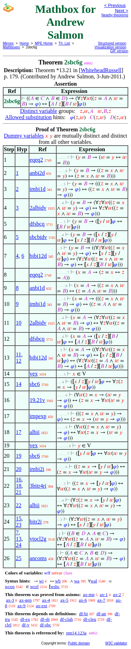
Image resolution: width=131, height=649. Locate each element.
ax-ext (41, 605)
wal (93, 581)
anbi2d (37, 173)
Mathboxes (11, 47)
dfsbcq (37, 224)
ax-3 (10, 600)
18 (18, 486)
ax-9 (21, 605)
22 (18, 505)
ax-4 (46, 600)
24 (18, 545)
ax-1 (104, 594)
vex (34, 374)
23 (18, 525)
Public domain (79, 643)
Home (24, 43)
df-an (101, 613)
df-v (26, 624)
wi (41, 581)
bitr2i (36, 522)
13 (18, 539)
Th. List (64, 43)
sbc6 (35, 384)
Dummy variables (24, 136)
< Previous (115, 5)
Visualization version (110, 47)
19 (18, 456)
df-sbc (45, 624)
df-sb (45, 619)
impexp (38, 416)
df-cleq (89, 619)
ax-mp (89, 594)
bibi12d (38, 256)
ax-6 (83, 600)
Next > (121, 10)
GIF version (119, 51)
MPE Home (44, 43)
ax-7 (101, 600)
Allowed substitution (28, 117)
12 (18, 361)
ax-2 (117, 594)
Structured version (112, 43)
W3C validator (116, 643)
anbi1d (37, 288)
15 (18, 518)
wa (76, 581)
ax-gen (25, 600)
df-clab (66, 619)
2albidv (38, 208)
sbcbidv (38, 237)
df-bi (83, 613)
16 (18, 479)
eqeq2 (36, 160)
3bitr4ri (38, 486)
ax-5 (64, 600)
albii (34, 432)
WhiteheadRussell (101, 70)
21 (18, 492)
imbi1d (37, 189)
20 (18, 469)
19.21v (37, 400)
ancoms (38, 558)
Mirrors (8, 43)
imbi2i (37, 469)
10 (18, 323)
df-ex (25, 619)
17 (18, 432)
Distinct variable (38, 111)
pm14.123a (76, 632)
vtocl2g (38, 539)
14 (18, 384)
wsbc (55, 586)
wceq (9, 586)
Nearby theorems (114, 15)
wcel (34, 586)
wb (58, 581)
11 (18, 354)
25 (18, 558)
